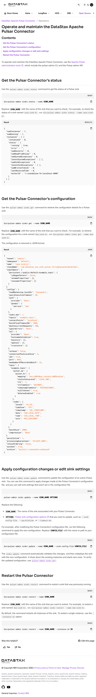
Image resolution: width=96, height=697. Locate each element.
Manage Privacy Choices (73, 668)
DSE (70, 13)
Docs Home (11, 13)
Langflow (44, 13)
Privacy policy (40, 668)
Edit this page (86, 640)
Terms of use (54, 668)
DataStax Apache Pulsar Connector (18, 21)
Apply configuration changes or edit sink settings (26, 51)
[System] (91, 4)
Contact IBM (23, 693)
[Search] (78, 5)
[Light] (84, 4)
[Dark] (88, 4)
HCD (58, 13)
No (18, 647)
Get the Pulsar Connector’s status (18, 43)
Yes (6, 647)
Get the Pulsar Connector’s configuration (22, 47)
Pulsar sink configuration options (30, 517)
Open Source (86, 13)
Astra (29, 13)
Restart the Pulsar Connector (16, 55)
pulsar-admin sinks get (44, 560)
